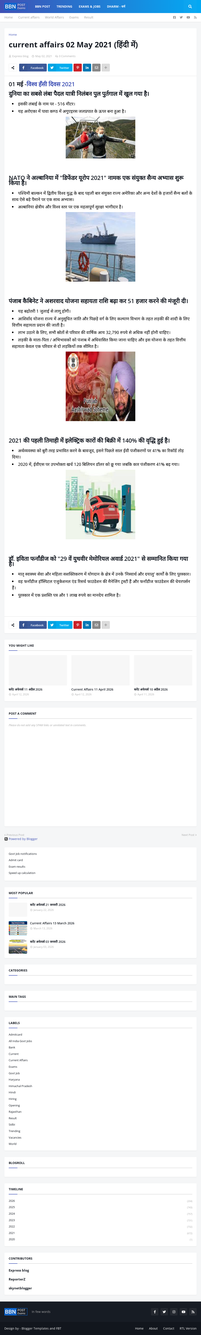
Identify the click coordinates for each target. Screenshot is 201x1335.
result (13, 1118)
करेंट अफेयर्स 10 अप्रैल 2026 (151, 689)
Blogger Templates (35, 1328)
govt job (14, 1073)
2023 (100, 1220)
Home (8, 17)
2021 (100, 1233)
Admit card (16, 860)
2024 (100, 1214)
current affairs (18, 1060)
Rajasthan (15, 1112)
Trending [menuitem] (64, 6)
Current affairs (29, 17)
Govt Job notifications (23, 854)
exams (13, 1067)
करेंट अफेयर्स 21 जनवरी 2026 (47, 905)
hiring (13, 1099)
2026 (100, 1201)
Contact (168, 1328)
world (13, 1144)
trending (14, 1131)
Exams (74, 17)
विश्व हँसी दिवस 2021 (51, 84)
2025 (100, 1207)
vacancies (15, 1137)
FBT (58, 1328)
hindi (12, 1092)
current (14, 1054)
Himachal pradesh (20, 1086)
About (153, 1328)
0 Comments (67, 56)
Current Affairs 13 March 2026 (52, 923)
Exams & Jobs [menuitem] (89, 6)
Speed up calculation (22, 873)
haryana (14, 1079)
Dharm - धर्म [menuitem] (116, 6)
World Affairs (54, 17)
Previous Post (15, 835)
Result (88, 17)
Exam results (17, 866)
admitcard (15, 1034)
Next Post (188, 835)
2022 (100, 1226)
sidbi (12, 1124)
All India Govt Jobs (20, 1041)
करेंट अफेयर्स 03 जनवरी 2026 (47, 942)
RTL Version (188, 1328)
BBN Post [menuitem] (42, 6)
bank (12, 1047)
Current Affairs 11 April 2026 (92, 689)
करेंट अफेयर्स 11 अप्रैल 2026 (25, 689)
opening (14, 1105)
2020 (100, 1239)
